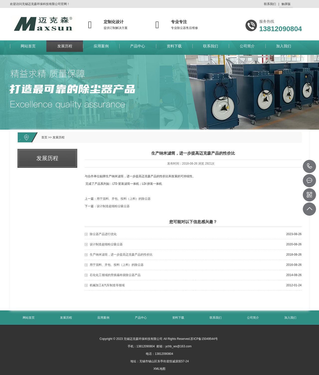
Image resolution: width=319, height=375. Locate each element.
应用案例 (101, 47)
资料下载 (174, 47)
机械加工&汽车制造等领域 (107, 285)
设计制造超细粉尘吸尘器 (113, 206)
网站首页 (28, 47)
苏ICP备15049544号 (204, 339)
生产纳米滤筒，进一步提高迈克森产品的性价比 (121, 254)
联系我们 (270, 4)
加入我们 (284, 47)
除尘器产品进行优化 (103, 234)
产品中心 (138, 47)
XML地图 (160, 369)
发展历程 (65, 47)
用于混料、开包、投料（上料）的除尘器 (124, 198)
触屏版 (286, 5)
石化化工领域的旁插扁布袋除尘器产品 (115, 275)
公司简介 (247, 47)
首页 (44, 137)
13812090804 (309, 166)
